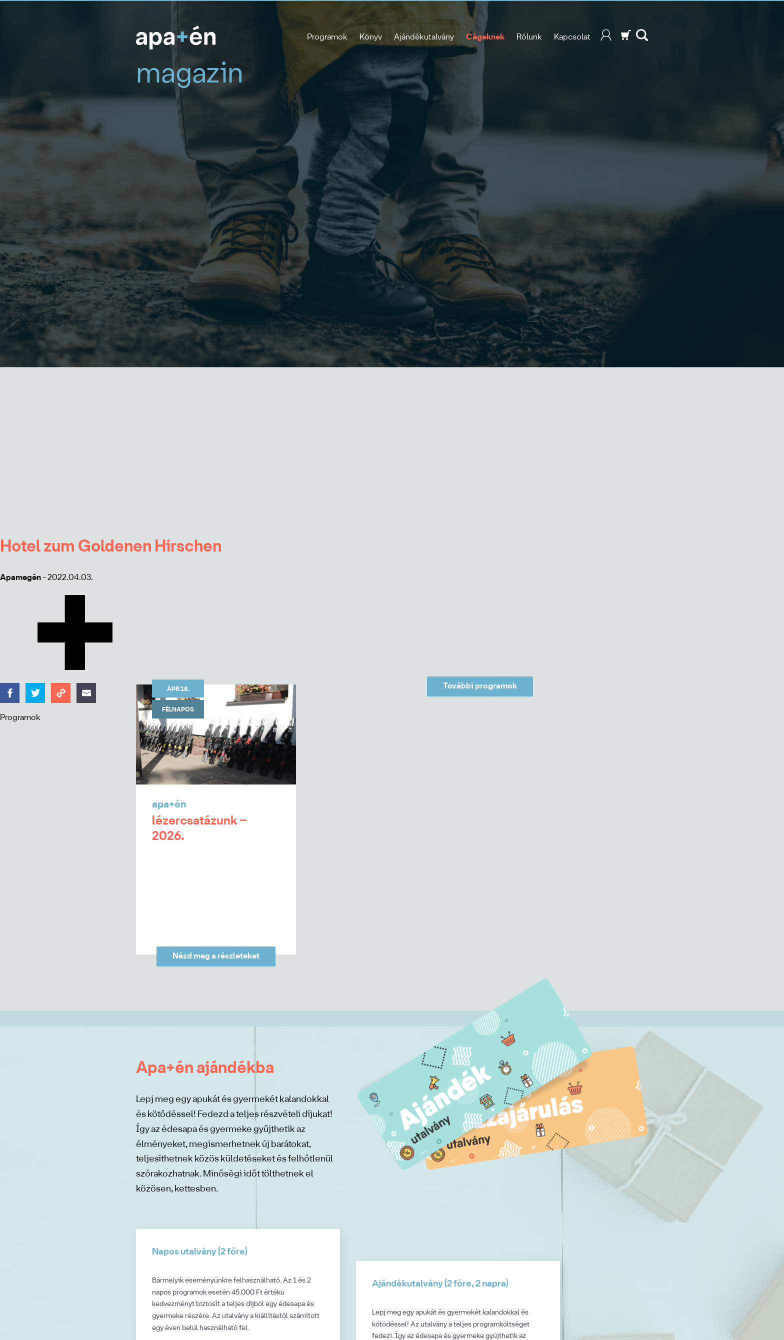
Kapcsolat (572, 37)
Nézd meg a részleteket (216, 956)
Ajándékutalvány (424, 37)
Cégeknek (485, 37)
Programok (327, 37)
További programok (480, 686)
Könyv (371, 37)
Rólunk (529, 37)
